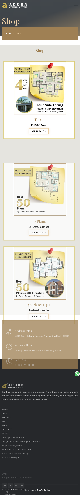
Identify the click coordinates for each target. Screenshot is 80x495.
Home (8, 33)
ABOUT (5, 426)
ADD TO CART (39, 134)
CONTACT (7, 442)
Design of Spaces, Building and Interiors (21, 452)
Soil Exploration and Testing (15, 464)
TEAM (4, 434)
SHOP (4, 438)
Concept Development (13, 448)
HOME (5, 422)
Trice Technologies (44, 490)
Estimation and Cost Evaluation (17, 460)
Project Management (12, 456)
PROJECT (6, 430)
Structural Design (10, 468)
